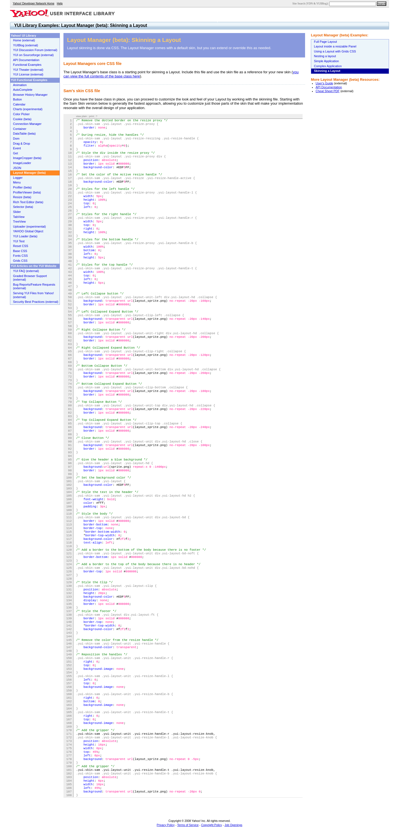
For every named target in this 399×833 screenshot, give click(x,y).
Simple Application (326, 61)
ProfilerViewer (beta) (27, 192)
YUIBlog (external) (25, 45)
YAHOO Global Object (28, 231)
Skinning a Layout (327, 70)
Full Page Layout (325, 41)
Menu (17, 182)
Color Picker (21, 114)
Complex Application (328, 66)
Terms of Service (187, 825)
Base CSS (20, 251)
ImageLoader (22, 163)
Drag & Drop (21, 143)
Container (19, 128)
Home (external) (24, 40)
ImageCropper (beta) (27, 158)
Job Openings (233, 825)
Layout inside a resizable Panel (335, 46)
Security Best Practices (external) (35, 301)
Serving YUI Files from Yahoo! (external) (33, 295)
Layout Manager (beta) (29, 172)
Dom (16, 138)
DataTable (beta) (24, 133)
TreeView (19, 221)
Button (17, 99)
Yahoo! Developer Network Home (33, 3)
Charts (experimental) (27, 109)
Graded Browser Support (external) (30, 277)
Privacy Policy (166, 825)
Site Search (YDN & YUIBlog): (310, 3)
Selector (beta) (23, 206)
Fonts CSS (20, 255)
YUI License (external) (28, 74)
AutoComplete (22, 89)
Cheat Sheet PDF (328, 91)
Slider (17, 211)
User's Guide (324, 83)
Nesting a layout (325, 56)
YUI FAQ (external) (26, 271)
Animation (20, 85)
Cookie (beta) (22, 119)
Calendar (19, 104)
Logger (17, 177)
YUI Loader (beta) (25, 236)
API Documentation (329, 87)
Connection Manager (27, 123)
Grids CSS (20, 260)
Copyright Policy (211, 825)
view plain (81, 116)
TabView (19, 216)
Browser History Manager (30, 94)
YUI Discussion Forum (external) (35, 50)
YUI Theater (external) (28, 69)
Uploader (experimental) (29, 226)
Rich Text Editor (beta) (28, 202)
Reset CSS (20, 246)
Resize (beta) (22, 197)
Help (60, 3)
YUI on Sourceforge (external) (33, 55)
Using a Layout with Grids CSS (335, 51)
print (91, 116)
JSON (17, 168)
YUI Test (19, 241)
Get (15, 153)
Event (17, 148)
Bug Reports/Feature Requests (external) (34, 286)
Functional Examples (27, 64)
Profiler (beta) (22, 187)
